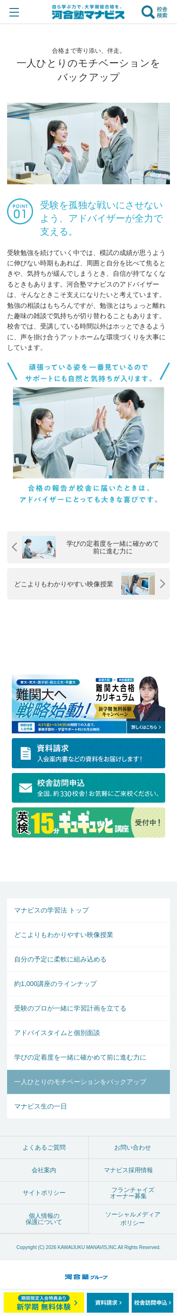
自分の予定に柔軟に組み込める (60, 959)
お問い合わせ (132, 1147)
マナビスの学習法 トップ (51, 910)
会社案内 (44, 1170)
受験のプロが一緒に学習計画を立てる (70, 1008)
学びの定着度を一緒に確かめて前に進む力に (80, 1057)
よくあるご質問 (44, 1147)
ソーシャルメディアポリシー (132, 1218)
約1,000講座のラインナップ (55, 983)
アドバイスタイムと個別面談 (57, 1032)
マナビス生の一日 (40, 1106)
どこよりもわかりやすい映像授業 (63, 934)
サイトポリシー (44, 1192)
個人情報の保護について (43, 1218)
